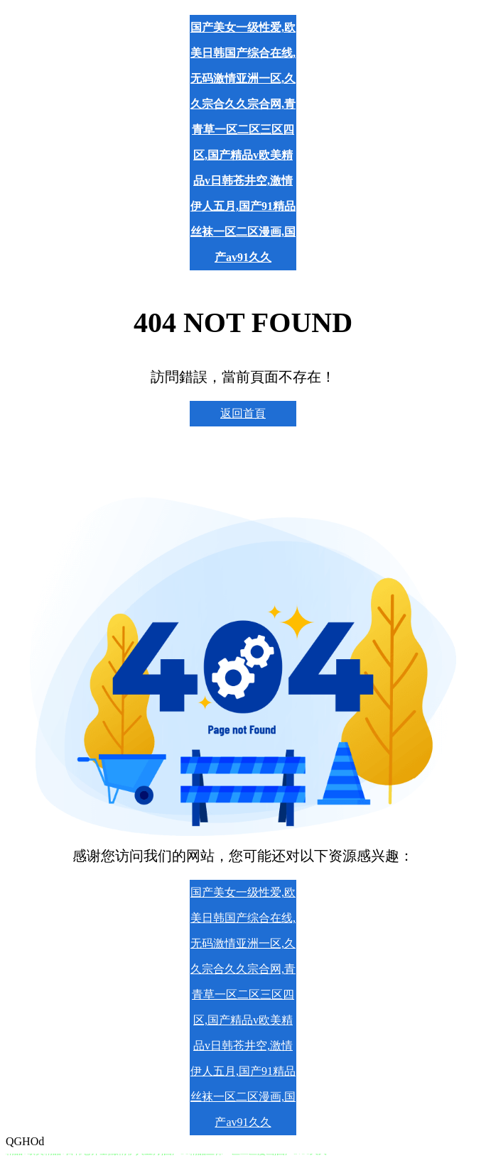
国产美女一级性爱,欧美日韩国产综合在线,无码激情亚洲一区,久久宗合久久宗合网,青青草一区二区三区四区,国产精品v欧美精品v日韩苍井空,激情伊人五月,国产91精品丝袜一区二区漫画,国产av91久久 (243, 142)
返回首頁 (243, 413)
